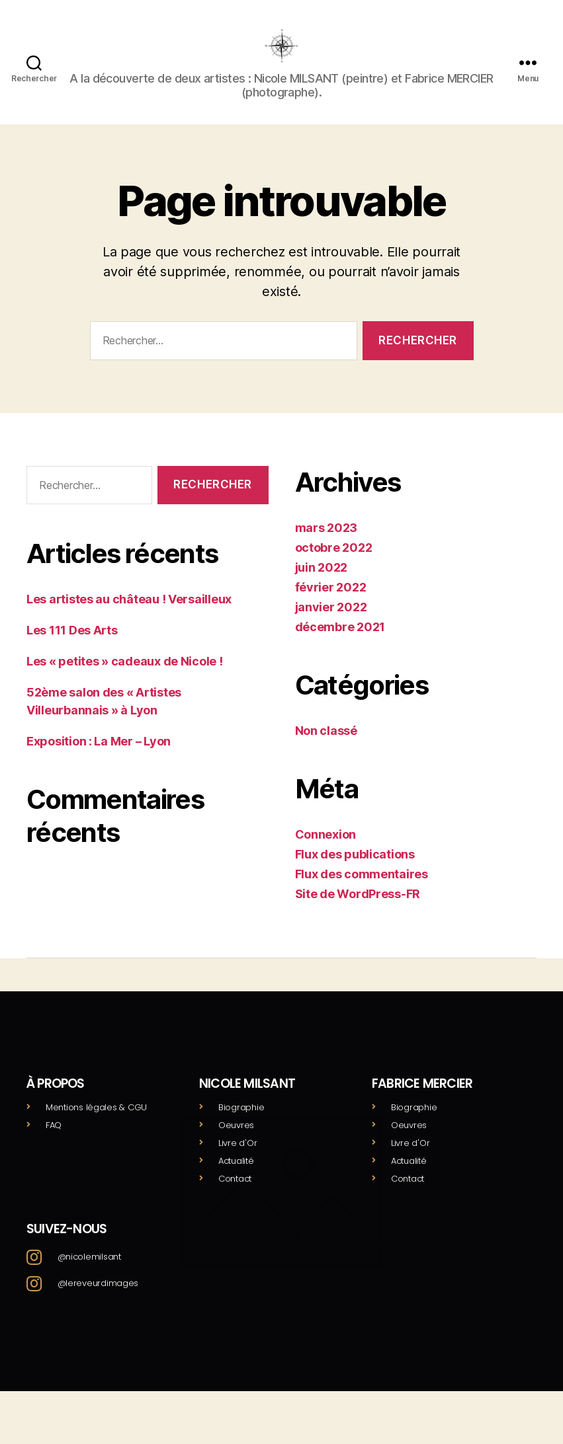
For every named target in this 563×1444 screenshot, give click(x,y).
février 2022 (331, 607)
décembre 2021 (340, 647)
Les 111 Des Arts (72, 650)
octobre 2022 (333, 567)
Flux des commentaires (361, 894)
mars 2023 (326, 547)
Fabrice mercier (422, 1103)
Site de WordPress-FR (358, 914)
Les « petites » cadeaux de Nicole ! (124, 681)
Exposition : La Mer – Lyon (98, 761)
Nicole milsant (247, 1103)
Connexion (326, 854)
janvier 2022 (331, 627)
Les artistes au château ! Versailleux (129, 619)
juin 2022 (321, 587)
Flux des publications (355, 874)
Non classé (326, 750)
